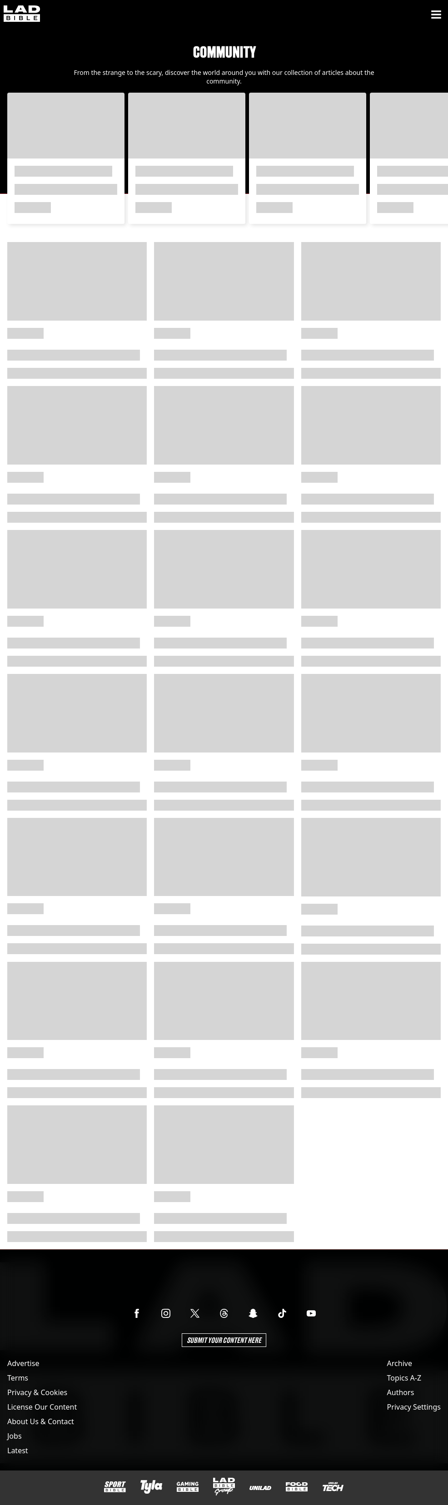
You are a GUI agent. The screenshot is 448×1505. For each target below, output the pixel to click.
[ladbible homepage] (22, 14)
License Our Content (42, 1407)
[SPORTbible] (115, 1486)
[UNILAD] (260, 1488)
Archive (399, 1363)
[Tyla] (151, 1487)
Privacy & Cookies (37, 1392)
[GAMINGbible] (188, 1487)
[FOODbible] (297, 1487)
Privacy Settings (414, 1407)
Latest (17, 1450)
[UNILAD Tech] (333, 1486)
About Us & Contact (40, 1421)
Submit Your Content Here (224, 1340)
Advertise (23, 1363)
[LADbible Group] (224, 1487)
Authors (400, 1392)
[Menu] (436, 14)
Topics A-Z (404, 1378)
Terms (17, 1378)
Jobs (14, 1436)
